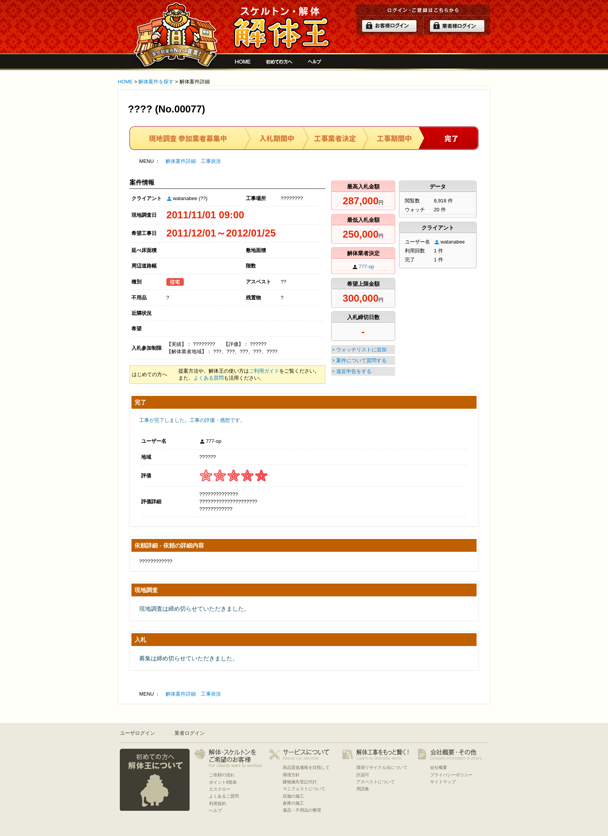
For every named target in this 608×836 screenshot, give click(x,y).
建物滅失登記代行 (300, 781)
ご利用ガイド (264, 371)
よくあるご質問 (224, 796)
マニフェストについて (304, 788)
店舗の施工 (293, 796)
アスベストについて (375, 781)
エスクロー (219, 789)
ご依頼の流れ (222, 774)
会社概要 (438, 767)
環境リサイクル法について (382, 767)
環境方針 (291, 774)
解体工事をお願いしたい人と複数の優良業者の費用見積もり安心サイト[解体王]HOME (242, 62)
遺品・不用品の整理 (302, 810)
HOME (125, 82)
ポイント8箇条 (223, 782)
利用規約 (217, 803)
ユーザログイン (137, 733)
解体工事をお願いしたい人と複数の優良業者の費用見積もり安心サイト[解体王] (281, 28)
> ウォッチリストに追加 (359, 349)
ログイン (389, 26)
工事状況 (211, 161)
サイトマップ (443, 781)
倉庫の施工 (293, 803)
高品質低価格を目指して (306, 767)
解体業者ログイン (457, 26)
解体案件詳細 (181, 161)
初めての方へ (279, 62)
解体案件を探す (156, 82)
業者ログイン (189, 733)
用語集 (362, 788)
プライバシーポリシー (451, 774)
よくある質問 (208, 378)
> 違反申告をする (351, 371)
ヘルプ (314, 62)
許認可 (362, 774)
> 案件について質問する (359, 360)
